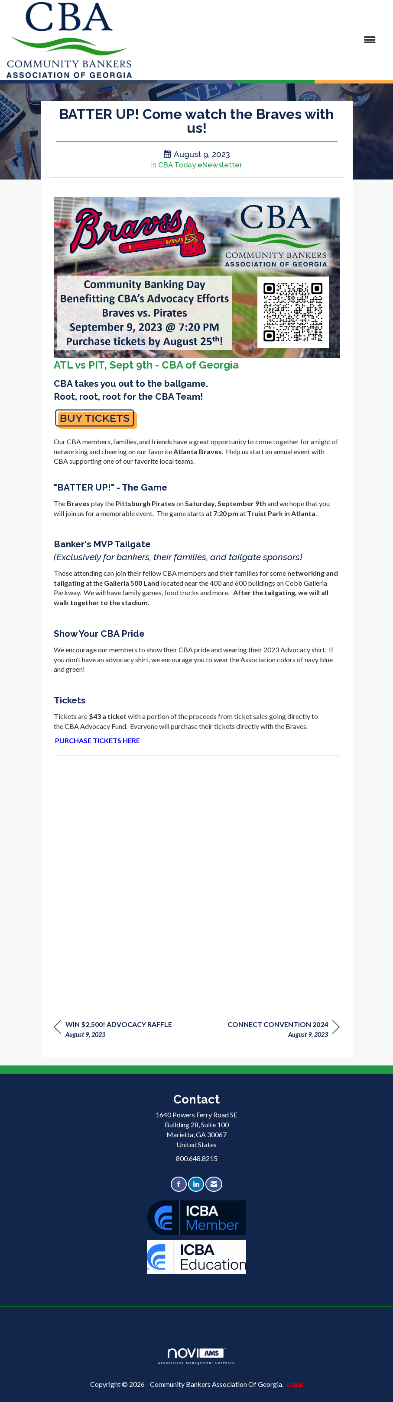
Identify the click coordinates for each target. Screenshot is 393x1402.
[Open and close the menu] (258, 40)
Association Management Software (196, 1356)
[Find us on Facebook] (179, 1184)
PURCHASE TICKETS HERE (97, 740)
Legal (295, 1384)
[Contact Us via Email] (213, 1184)
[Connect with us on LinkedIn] (196, 1184)
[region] (283, 1031)
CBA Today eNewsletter (200, 164)
